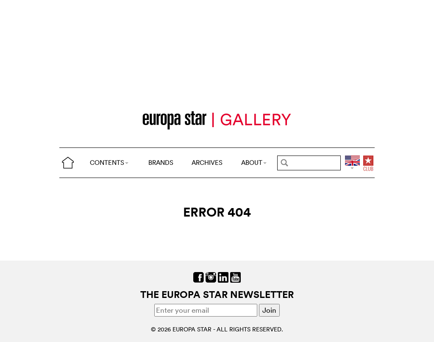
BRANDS (160, 162)
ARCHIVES (207, 162)
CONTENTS (109, 162)
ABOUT (254, 162)
